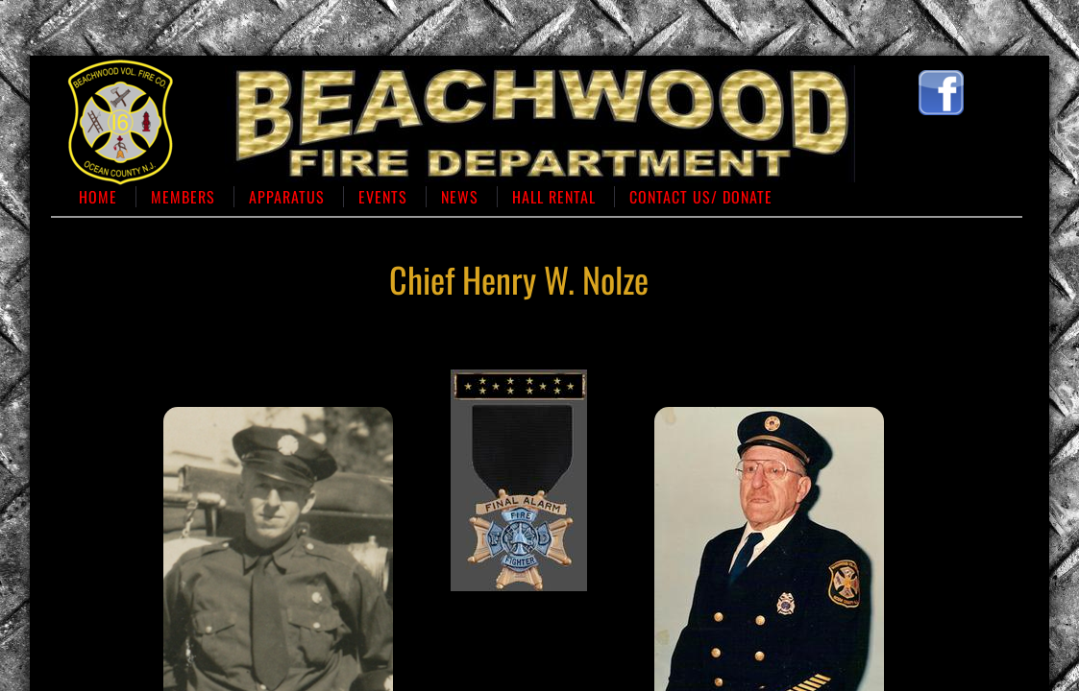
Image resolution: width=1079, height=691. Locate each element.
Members (183, 196)
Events (382, 196)
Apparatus (287, 196)
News (459, 196)
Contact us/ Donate (700, 196)
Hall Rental (554, 196)
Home (98, 196)
